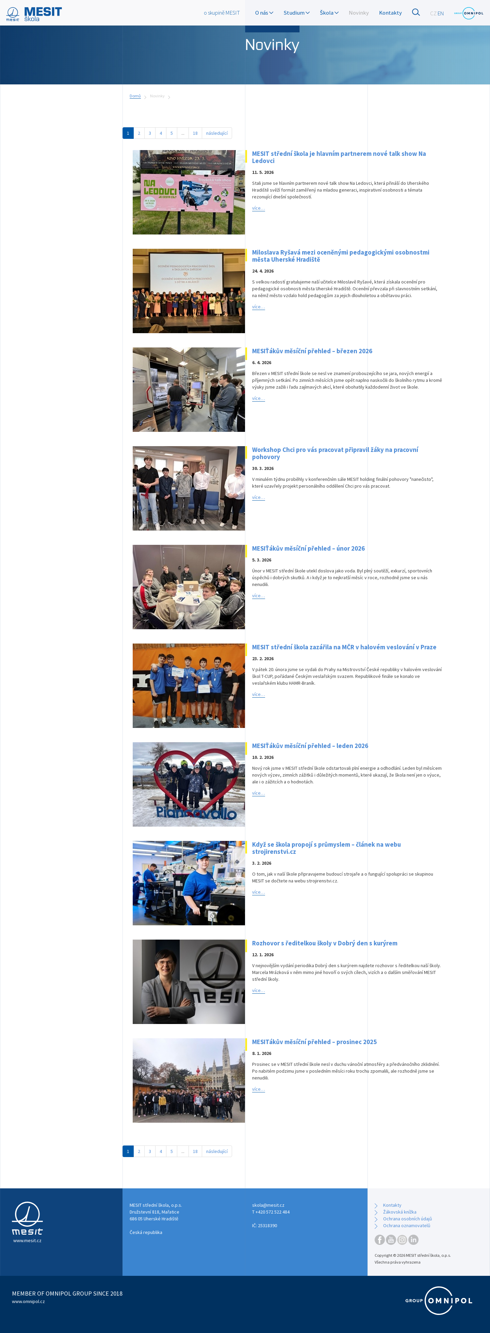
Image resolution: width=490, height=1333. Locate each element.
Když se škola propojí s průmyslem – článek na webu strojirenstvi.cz (326, 848)
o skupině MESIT (222, 12)
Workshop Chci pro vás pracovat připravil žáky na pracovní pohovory (335, 453)
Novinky (359, 12)
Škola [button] (329, 12)
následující (217, 133)
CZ (433, 13)
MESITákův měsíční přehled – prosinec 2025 (314, 1042)
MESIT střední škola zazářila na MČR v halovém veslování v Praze (344, 647)
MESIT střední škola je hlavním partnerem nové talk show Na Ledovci (339, 157)
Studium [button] (296, 12)
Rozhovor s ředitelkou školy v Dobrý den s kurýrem (324, 943)
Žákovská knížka (399, 1212)
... (182, 133)
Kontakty (390, 12)
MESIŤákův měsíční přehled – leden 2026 (310, 746)
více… (258, 208)
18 (195, 133)
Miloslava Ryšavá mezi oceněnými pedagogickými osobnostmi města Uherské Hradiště (340, 255)
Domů (135, 95)
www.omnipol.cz (28, 1301)
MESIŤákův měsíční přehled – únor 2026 (308, 548)
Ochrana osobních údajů (407, 1219)
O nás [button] (264, 12)
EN (441, 13)
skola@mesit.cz (268, 1205)
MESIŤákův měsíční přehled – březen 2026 (312, 351)
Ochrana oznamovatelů (406, 1225)
